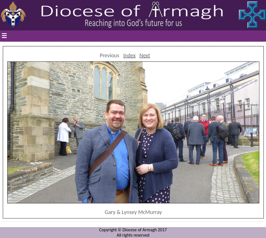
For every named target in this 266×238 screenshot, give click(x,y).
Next (144, 55)
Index (129, 55)
